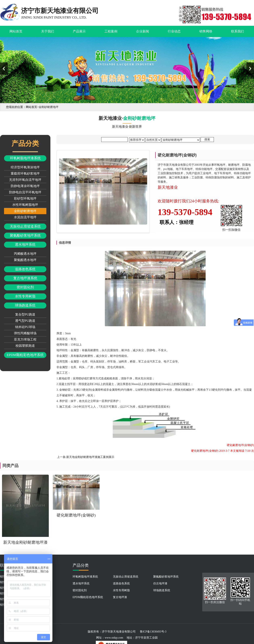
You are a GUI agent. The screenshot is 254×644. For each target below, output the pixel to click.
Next (250, 68)
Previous (4, 68)
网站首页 (15, 31)
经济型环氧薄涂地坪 (25, 167)
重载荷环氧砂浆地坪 (25, 173)
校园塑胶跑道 (25, 345)
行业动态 (174, 31)
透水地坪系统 (25, 244)
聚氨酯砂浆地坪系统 (25, 235)
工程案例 (110, 31)
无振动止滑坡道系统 (25, 226)
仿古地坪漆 (160, 583)
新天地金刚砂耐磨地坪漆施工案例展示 (90, 457)
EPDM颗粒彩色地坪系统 (25, 355)
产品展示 (79, 31)
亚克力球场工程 (25, 339)
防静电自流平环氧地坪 (25, 192)
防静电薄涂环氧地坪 (25, 186)
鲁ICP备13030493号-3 (153, 631)
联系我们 (237, 31)
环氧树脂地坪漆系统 (25, 158)
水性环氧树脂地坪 (25, 204)
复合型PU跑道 (25, 314)
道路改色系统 (25, 269)
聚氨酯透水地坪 (25, 260)
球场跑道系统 (25, 305)
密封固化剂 (25, 287)
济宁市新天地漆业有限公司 (119, 631)
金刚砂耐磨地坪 (25, 211)
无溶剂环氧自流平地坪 (25, 179)
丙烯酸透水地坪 (25, 253)
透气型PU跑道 (25, 320)
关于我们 (47, 31)
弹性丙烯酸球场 (25, 333)
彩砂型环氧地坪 (25, 198)
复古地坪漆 (120, 597)
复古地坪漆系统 (25, 278)
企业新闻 (142, 31)
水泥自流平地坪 (25, 217)
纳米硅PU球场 (25, 327)
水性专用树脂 (25, 296)
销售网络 (205, 31)
